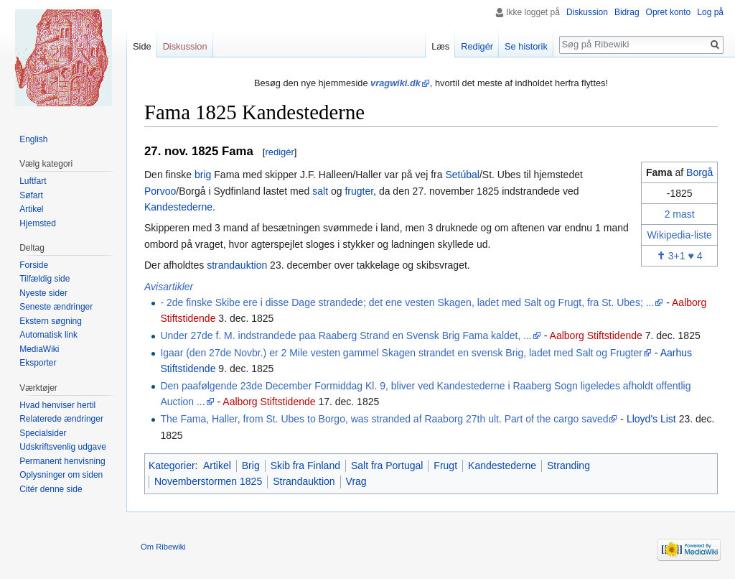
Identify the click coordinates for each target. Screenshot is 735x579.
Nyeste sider (43, 293)
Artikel (217, 465)
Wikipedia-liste (679, 235)
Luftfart (32, 181)
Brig (251, 465)
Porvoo (160, 191)
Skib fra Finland (305, 465)
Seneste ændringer (56, 307)
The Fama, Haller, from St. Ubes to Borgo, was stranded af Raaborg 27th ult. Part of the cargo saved (384, 419)
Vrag (356, 481)
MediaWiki (39, 349)
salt (320, 191)
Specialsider (42, 433)
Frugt (445, 465)
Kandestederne (178, 207)
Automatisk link (48, 335)
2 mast (680, 214)
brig (203, 174)
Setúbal (462, 174)
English (33, 139)
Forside (33, 265)
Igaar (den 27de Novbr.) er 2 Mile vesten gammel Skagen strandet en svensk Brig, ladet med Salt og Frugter (401, 352)
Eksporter (37, 363)
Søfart (31, 195)
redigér (279, 152)
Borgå (699, 172)
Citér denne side (50, 489)
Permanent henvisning (62, 461)
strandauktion (237, 265)
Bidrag (627, 12)
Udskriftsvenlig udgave (62, 447)
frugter (359, 191)
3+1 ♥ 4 (680, 255)
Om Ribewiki (163, 546)
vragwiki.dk (395, 83)
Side (142, 46)
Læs (440, 46)
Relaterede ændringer (61, 419)
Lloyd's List (651, 419)
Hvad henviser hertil (57, 405)
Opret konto (668, 12)
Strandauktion (303, 481)
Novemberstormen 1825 (208, 481)
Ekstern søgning (50, 321)
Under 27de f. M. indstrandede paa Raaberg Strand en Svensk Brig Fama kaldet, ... (346, 335)
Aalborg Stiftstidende (596, 335)
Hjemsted (37, 223)
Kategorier (172, 465)
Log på (710, 12)
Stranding (568, 465)
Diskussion (587, 12)
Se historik (526, 46)
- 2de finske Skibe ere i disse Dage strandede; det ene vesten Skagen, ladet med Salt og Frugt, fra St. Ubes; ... (407, 302)
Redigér (477, 46)
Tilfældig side (44, 279)
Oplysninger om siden (61, 475)
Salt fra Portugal (387, 465)
